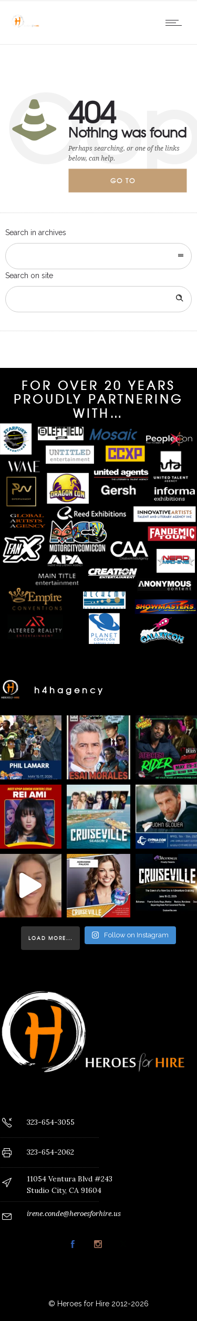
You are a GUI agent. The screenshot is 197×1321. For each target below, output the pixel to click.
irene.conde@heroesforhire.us (74, 1214)
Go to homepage (131, 184)
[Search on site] (98, 299)
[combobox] (98, 256)
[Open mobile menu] (175, 22)
